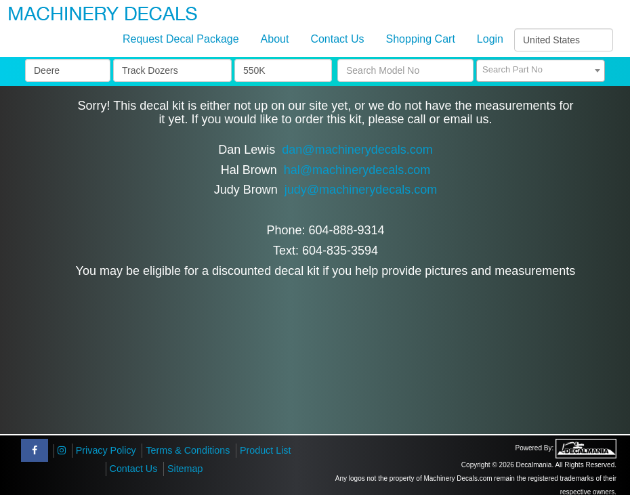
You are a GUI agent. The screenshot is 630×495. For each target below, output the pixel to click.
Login (490, 39)
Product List (265, 450)
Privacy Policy (106, 450)
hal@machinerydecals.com (357, 170)
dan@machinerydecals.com (357, 149)
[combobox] (540, 71)
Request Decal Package (181, 39)
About (275, 39)
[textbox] (540, 69)
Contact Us (337, 39)
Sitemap (185, 468)
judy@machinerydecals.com (361, 189)
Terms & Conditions (188, 450)
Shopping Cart (420, 39)
